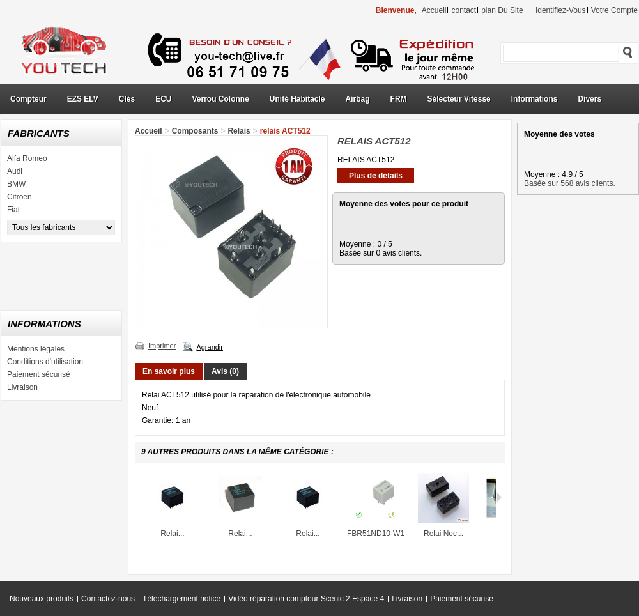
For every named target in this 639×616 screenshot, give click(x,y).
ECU (163, 99)
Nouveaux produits (41, 598)
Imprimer (162, 346)
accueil (434, 10)
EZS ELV (82, 99)
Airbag (358, 99)
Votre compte (614, 10)
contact (463, 10)
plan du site (502, 10)
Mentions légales (36, 348)
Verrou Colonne (220, 99)
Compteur (28, 99)
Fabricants (39, 133)
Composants (195, 131)
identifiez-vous (560, 10)
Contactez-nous (108, 598)
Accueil (148, 131)
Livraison (22, 387)
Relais (238, 131)
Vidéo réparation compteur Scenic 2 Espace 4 (306, 598)
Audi (14, 171)
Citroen (19, 196)
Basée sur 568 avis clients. (569, 183)
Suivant (499, 497)
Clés (127, 99)
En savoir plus (168, 371)
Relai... (172, 533)
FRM (398, 99)
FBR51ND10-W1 (375, 533)
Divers (589, 99)
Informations (534, 99)
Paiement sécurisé (38, 374)
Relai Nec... (443, 533)
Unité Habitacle (297, 99)
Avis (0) (225, 371)
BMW (16, 184)
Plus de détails (376, 175)
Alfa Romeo (27, 158)
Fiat (13, 209)
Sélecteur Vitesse (459, 99)
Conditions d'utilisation (45, 361)
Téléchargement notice (181, 598)
